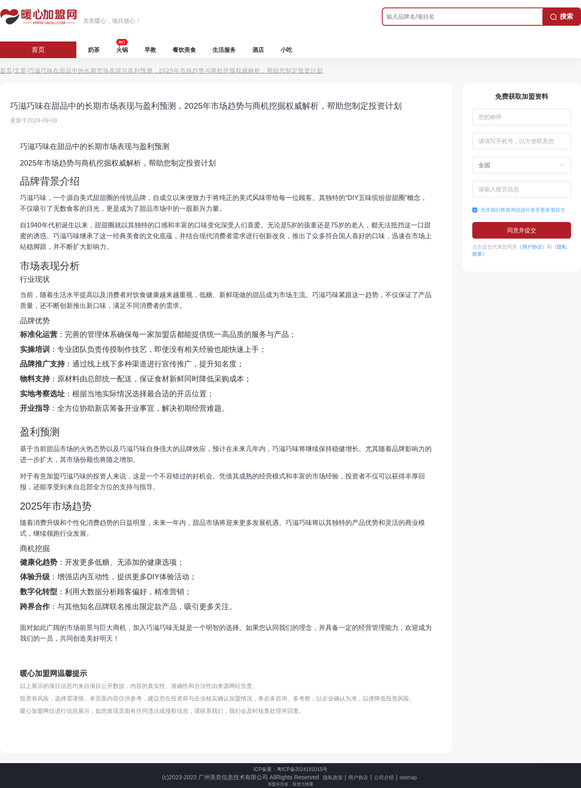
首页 (38, 49)
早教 (150, 49)
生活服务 (224, 49)
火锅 (122, 49)
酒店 (258, 49)
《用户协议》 (532, 247)
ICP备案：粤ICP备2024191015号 (291, 769)
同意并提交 (521, 230)
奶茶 (94, 49)
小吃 (286, 49)
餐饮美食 (184, 49)
